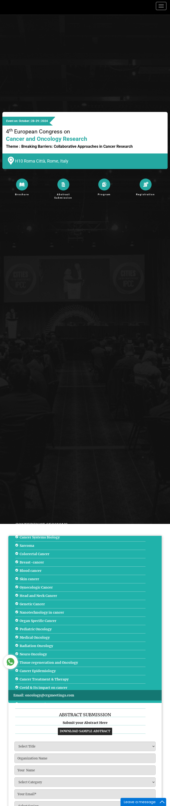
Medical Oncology (35, 637)
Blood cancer (31, 571)
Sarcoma (27, 545)
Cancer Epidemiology (38, 671)
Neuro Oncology (33, 654)
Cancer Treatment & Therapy (44, 679)
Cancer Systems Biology (40, 537)
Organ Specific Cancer (38, 621)
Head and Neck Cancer (38, 596)
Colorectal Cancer (34, 554)
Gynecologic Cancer (36, 587)
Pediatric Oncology (36, 629)
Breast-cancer (32, 562)
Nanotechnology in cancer (42, 612)
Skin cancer (29, 579)
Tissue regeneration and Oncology (49, 662)
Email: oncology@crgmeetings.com (43, 695)
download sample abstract (85, 731)
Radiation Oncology (36, 646)
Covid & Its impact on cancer (43, 687)
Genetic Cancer (32, 604)
